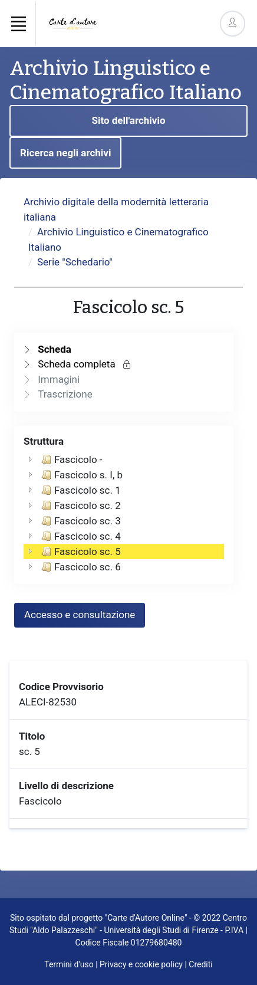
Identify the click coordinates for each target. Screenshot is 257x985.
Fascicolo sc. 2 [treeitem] (80, 505)
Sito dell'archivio (128, 120)
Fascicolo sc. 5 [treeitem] (80, 551)
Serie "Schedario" (75, 262)
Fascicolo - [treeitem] (71, 459)
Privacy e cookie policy (141, 964)
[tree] (124, 513)
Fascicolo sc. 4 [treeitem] (80, 536)
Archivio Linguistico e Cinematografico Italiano (125, 80)
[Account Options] (232, 23)
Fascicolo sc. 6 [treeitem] (80, 567)
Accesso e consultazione (79, 614)
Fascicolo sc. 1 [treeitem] (80, 490)
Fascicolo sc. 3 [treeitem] (80, 521)
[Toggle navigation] (18, 23)
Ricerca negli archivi (65, 153)
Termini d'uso (68, 964)
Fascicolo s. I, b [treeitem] (81, 475)
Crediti (200, 964)
